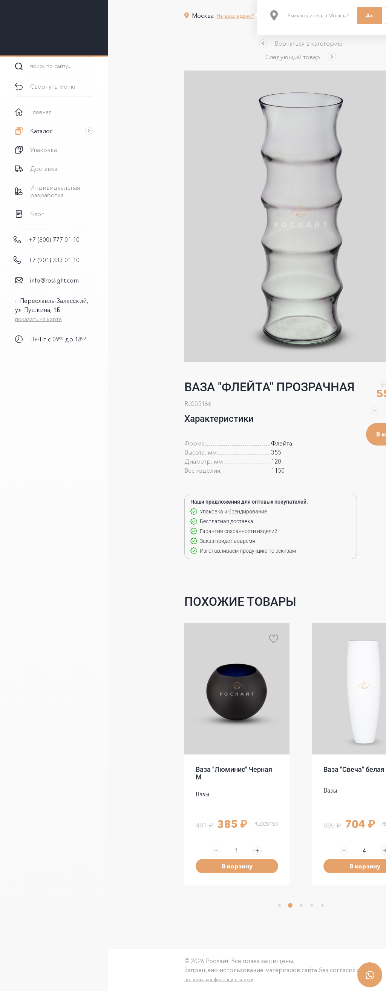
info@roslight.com (54, 280)
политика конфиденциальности (164, 979)
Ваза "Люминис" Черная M (180, 773)
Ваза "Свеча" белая (300, 769)
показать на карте (38, 319)
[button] (247, 43)
